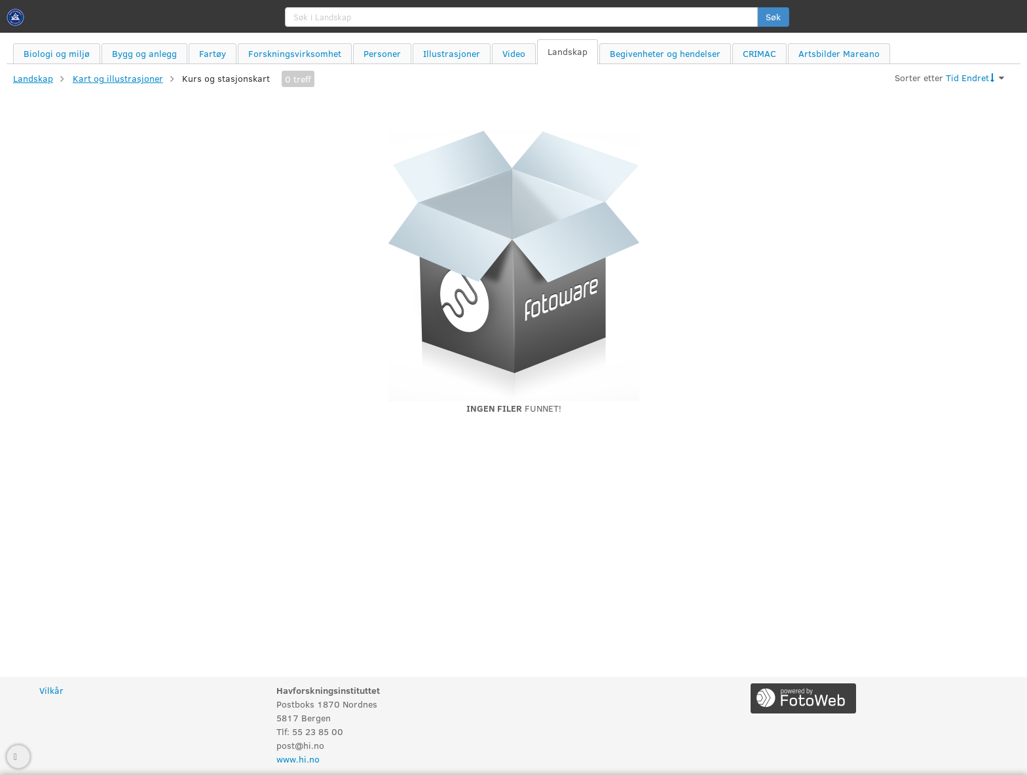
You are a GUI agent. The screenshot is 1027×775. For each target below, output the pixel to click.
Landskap (33, 78)
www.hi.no (298, 759)
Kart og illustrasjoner (118, 78)
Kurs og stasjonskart (226, 78)
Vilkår (51, 690)
